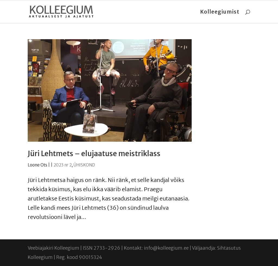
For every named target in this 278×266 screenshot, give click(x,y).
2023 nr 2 (62, 165)
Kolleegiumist (219, 12)
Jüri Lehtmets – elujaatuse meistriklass (94, 153)
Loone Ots (37, 165)
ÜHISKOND (84, 165)
